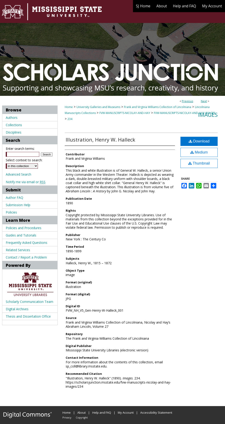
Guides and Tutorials (21, 235)
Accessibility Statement (156, 412)
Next (204, 101)
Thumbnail (199, 163)
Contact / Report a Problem (26, 257)
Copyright (82, 417)
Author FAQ (14, 197)
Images (208, 114)
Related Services (18, 250)
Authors (11, 117)
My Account (126, 412)
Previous (187, 101)
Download (199, 141)
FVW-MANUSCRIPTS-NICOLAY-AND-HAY (124, 113)
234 (70, 119)
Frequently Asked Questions (26, 242)
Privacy (66, 417)
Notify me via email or (25, 182)
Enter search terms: (20, 148)
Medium (199, 152)
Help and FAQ (101, 412)
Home (69, 107)
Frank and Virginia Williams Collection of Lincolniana (157, 107)
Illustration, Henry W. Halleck (100, 139)
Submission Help (18, 205)
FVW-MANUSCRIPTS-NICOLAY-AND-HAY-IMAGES (184, 113)
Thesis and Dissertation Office (28, 316)
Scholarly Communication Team (29, 301)
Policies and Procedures (23, 228)
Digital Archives (17, 309)
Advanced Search (18, 174)
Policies (11, 212)
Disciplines (13, 132)
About (81, 412)
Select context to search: (24, 160)
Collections (14, 125)
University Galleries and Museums (98, 107)
